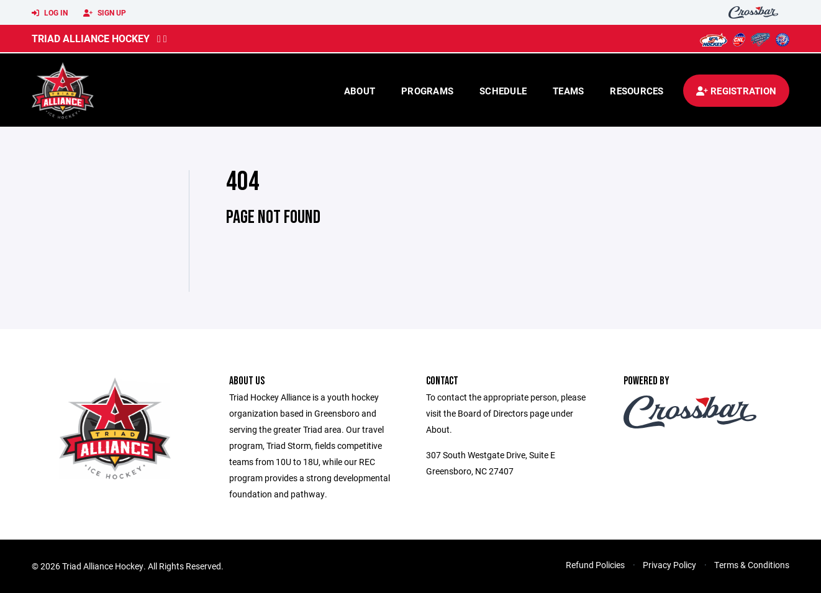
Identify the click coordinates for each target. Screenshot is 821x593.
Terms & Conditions (751, 565)
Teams (568, 90)
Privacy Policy (669, 565)
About (359, 90)
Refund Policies (595, 565)
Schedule (503, 90)
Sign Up (104, 13)
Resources (636, 90)
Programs (427, 90)
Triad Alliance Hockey (91, 38)
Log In (50, 13)
